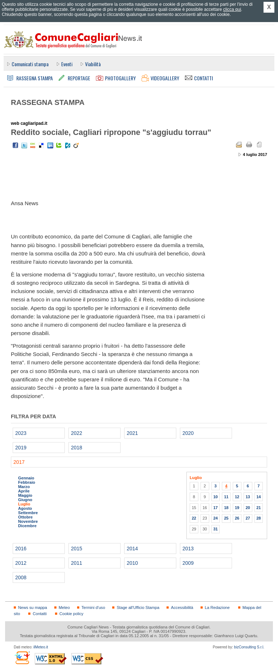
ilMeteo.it (40, 647)
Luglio (24, 504)
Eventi (66, 64)
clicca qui (232, 9)
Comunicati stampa (30, 64)
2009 (188, 563)
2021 (132, 433)
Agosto (25, 508)
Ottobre (25, 517)
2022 (76, 433)
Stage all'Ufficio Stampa (138, 607)
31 (215, 529)
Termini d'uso (93, 607)
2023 (20, 433)
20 (247, 507)
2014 (132, 548)
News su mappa (32, 607)
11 (226, 497)
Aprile (24, 491)
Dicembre (27, 526)
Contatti (39, 613)
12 (237, 497)
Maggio (25, 495)
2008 (20, 577)
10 (215, 497)
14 (258, 497)
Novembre (28, 521)
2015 (76, 548)
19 (237, 507)
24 (215, 518)
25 (226, 518)
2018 (76, 447)
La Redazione (217, 607)
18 (226, 507)
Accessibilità (182, 607)
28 (258, 518)
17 (215, 507)
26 (237, 518)
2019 (20, 447)
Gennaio (26, 478)
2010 (132, 563)
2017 (19, 462)
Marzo (24, 486)
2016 (20, 548)
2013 (188, 548)
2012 (20, 563)
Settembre (28, 513)
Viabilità (93, 64)
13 (247, 497)
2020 (188, 433)
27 (247, 518)
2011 (76, 563)
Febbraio (26, 482)
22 (194, 518)
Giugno (25, 499)
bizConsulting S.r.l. (249, 647)
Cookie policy (71, 613)
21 (258, 507)
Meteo (64, 607)
